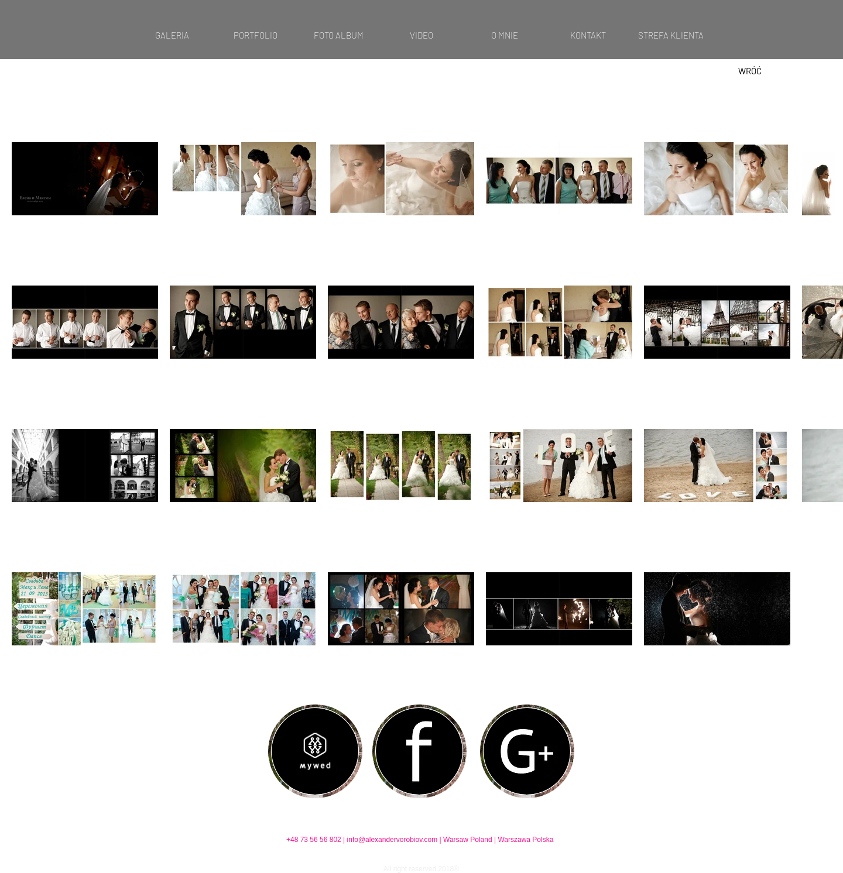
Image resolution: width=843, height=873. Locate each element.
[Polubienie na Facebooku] (419, 822)
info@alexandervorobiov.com (392, 840)
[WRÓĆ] (749, 71)
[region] (315, 751)
